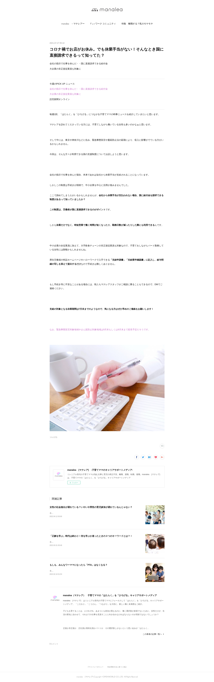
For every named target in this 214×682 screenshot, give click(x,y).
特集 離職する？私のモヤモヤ (137, 24)
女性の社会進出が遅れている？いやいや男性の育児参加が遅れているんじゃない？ (91, 507)
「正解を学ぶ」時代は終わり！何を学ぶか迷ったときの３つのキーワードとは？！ (91, 536)
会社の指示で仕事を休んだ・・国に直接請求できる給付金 (80, 89)
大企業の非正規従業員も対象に (65, 94)
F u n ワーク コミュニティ (103, 24)
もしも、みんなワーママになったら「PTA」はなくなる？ (79, 565)
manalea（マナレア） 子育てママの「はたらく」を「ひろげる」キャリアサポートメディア (110, 595)
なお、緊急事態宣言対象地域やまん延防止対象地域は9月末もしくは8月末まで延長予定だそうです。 (100, 329)
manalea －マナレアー (73, 24)
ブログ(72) (53, 437)
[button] (73, 24)
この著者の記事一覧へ (154, 634)
